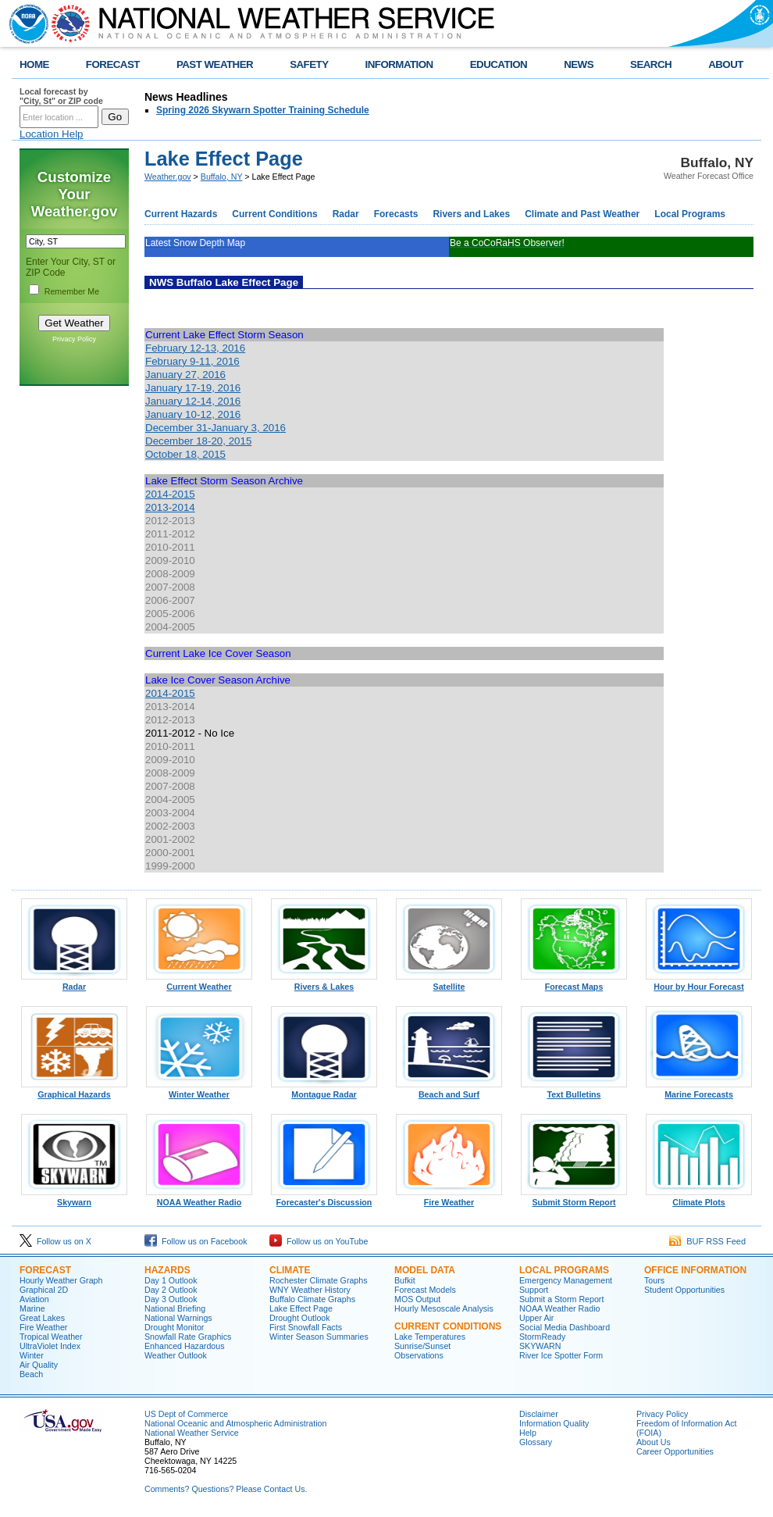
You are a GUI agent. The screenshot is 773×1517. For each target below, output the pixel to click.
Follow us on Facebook (196, 1241)
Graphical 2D (44, 1289)
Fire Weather (449, 1198)
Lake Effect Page (301, 1308)
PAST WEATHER (214, 64)
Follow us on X (55, 1241)
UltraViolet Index (50, 1346)
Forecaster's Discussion (324, 1198)
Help (527, 1432)
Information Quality (554, 1423)
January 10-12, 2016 (192, 414)
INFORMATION (399, 64)
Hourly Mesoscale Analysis (443, 1308)
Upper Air (536, 1317)
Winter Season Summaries (319, 1336)
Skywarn (74, 1198)
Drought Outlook (299, 1317)
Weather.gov (167, 176)
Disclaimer (538, 1414)
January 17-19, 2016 (192, 388)
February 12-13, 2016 (195, 348)
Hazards (167, 1270)
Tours (654, 1280)
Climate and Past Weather (582, 214)
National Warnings (178, 1317)
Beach (31, 1374)
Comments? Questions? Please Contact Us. (225, 1489)
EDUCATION (498, 64)
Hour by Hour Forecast (699, 982)
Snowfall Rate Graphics (187, 1336)
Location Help (52, 134)
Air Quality (39, 1364)
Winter (32, 1355)
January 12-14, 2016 (192, 401)
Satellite (449, 982)
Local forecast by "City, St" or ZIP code (61, 96)
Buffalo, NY (222, 176)
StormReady (542, 1336)
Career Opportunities (675, 1451)
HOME (34, 64)
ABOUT (725, 64)
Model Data (424, 1270)
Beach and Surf (449, 1090)
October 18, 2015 (185, 454)
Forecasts (396, 214)
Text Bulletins (574, 1090)
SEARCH (650, 64)
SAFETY (309, 64)
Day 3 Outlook (171, 1299)
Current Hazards (180, 214)
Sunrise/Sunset (422, 1346)
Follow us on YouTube (318, 1241)
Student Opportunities (684, 1289)
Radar (346, 214)
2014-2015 (170, 494)
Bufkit (404, 1280)
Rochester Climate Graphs (318, 1280)
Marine (32, 1308)
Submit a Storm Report (561, 1299)
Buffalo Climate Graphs (312, 1299)
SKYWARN (540, 1346)
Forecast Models (425, 1289)
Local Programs (689, 214)
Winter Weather (199, 1090)
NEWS (578, 64)
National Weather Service (191, 1432)
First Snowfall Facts (305, 1327)
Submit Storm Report (574, 1198)
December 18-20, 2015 (198, 441)
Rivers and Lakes (471, 214)
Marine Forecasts (699, 1090)
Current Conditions (274, 214)
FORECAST (113, 64)
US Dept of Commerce (186, 1414)
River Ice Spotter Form (561, 1355)
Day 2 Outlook (171, 1289)
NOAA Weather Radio (199, 1198)
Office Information (695, 1270)
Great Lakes (42, 1317)
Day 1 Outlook (171, 1280)
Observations (418, 1355)
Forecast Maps (574, 982)
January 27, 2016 (185, 374)
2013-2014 (170, 507)
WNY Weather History (310, 1289)
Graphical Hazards (74, 1090)
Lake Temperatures (429, 1336)
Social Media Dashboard (564, 1327)
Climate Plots (699, 1198)
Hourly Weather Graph (61, 1280)
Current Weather (199, 982)
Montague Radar (324, 1090)
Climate (289, 1270)
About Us (653, 1442)
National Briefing (174, 1308)
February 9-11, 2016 (192, 361)
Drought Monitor (174, 1327)
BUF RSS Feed (707, 1241)
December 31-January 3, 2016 (215, 428)
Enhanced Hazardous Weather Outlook (184, 1350)
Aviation (34, 1299)
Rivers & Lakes (324, 982)
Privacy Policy (74, 339)
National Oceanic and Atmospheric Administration (235, 1423)
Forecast (45, 1270)
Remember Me (72, 291)
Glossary (535, 1442)
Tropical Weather (51, 1336)
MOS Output (417, 1299)
